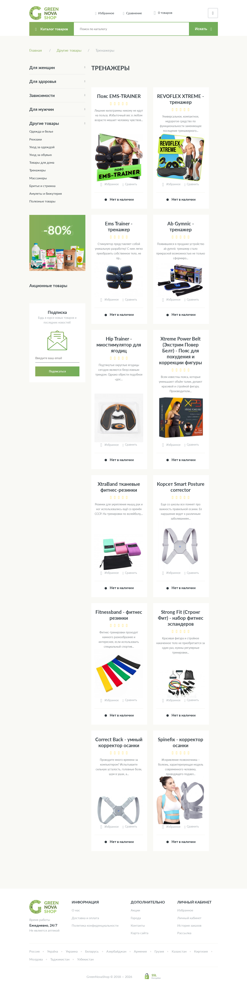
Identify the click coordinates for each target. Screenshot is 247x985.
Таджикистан (60, 959)
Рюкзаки (35, 139)
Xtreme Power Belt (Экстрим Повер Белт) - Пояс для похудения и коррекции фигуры (180, 350)
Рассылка (184, 933)
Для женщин (42, 67)
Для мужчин (41, 109)
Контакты (138, 925)
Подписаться (57, 371)
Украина (72, 951)
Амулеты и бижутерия (45, 193)
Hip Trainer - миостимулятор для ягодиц (118, 344)
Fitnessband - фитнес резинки (118, 615)
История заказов (189, 925)
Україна (52, 951)
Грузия (159, 951)
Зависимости (42, 95)
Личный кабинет (189, 918)
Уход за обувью (40, 155)
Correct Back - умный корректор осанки (118, 742)
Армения (140, 951)
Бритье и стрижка (42, 186)
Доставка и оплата (85, 918)
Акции (135, 910)
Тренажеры (37, 170)
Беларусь (92, 951)
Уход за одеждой (41, 147)
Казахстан (179, 951)
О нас (76, 910)
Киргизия (201, 951)
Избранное (185, 910)
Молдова (36, 959)
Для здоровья (42, 81)
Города (136, 918)
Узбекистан (85, 959)
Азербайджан (116, 951)
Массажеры (38, 178)
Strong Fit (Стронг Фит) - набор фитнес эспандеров (180, 618)
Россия (34, 951)
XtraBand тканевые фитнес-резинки (119, 487)
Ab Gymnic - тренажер (180, 226)
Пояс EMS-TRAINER (119, 96)
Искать (201, 29)
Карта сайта (139, 933)
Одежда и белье (41, 131)
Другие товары (44, 123)
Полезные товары (42, 201)
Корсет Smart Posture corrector (180, 487)
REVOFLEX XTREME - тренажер (180, 99)
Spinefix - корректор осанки (180, 742)
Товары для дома (41, 162)
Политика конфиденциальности (95, 925)
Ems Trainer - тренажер (119, 226)
